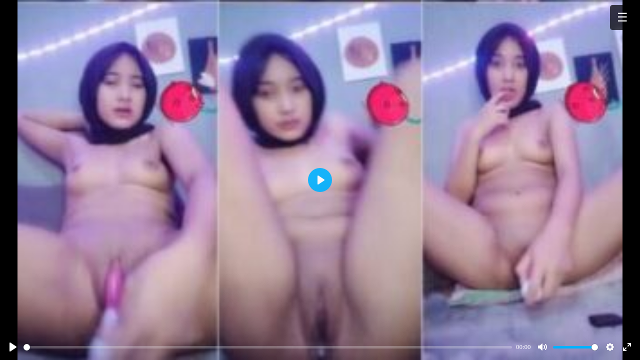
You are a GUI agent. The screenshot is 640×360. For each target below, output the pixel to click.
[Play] (13, 347)
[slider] (268, 347)
